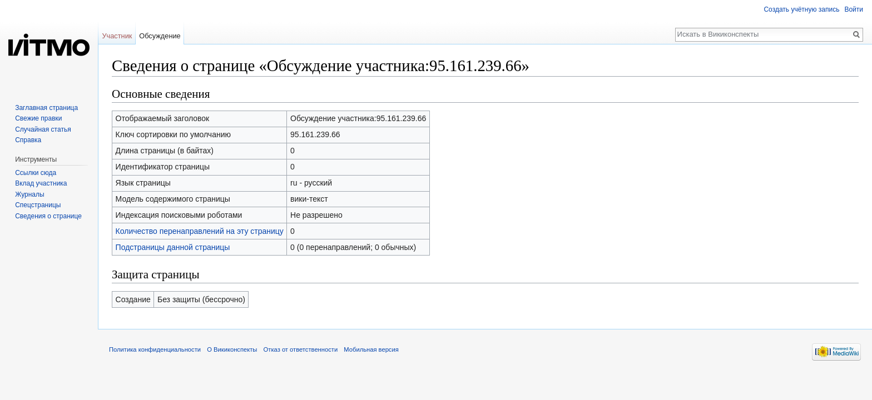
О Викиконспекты (232, 349)
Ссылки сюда (35, 173)
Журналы (29, 194)
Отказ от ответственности (301, 349)
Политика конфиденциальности (155, 349)
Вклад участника (41, 183)
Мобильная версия (371, 349)
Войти (853, 9)
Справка (28, 140)
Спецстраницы (38, 205)
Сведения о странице (48, 216)
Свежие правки (38, 118)
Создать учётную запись (801, 9)
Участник (117, 36)
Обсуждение (160, 36)
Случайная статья (43, 129)
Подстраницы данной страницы (173, 247)
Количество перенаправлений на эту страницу (200, 231)
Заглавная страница (46, 108)
